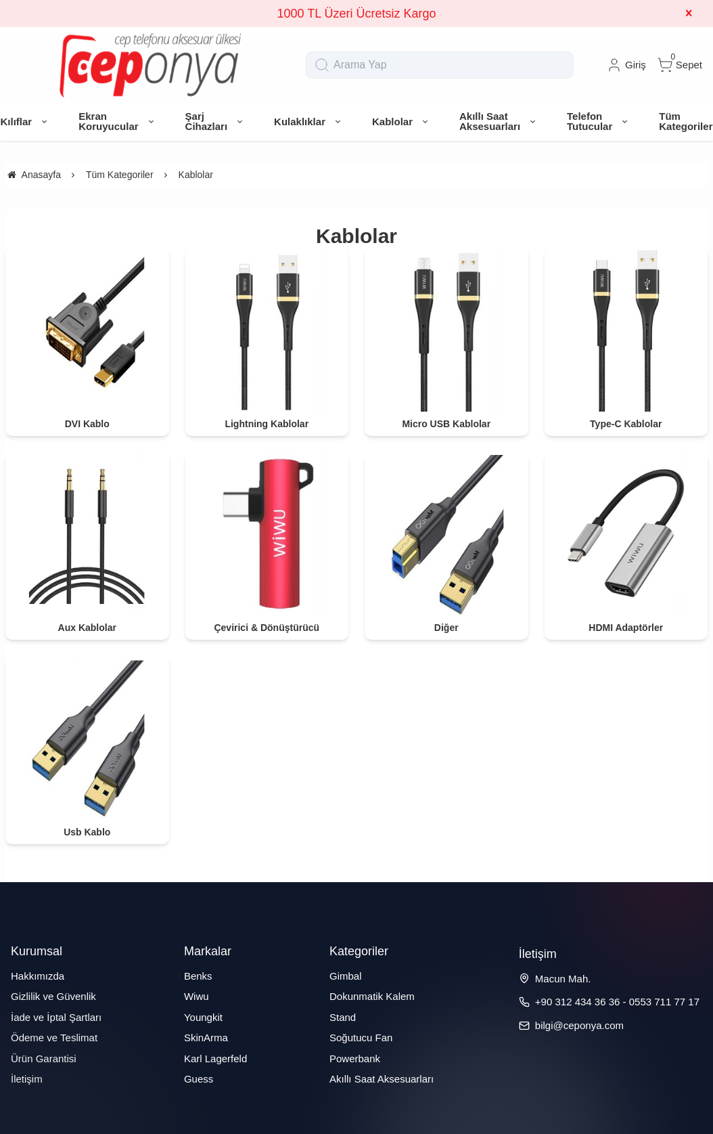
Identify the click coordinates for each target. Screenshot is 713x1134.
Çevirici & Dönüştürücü (266, 627)
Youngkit (203, 1017)
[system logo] (150, 64)
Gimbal (345, 976)
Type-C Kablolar (626, 423)
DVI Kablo (87, 423)
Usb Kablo (87, 832)
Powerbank (354, 1058)
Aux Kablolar (87, 627)
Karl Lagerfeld (215, 1058)
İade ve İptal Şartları (56, 1017)
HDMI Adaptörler (626, 627)
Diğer (446, 627)
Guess (198, 1079)
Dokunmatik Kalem (372, 996)
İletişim (27, 1079)
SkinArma (206, 1037)
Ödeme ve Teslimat (54, 1037)
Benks (198, 976)
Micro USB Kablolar (446, 423)
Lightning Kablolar (266, 423)
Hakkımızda (37, 976)
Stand (342, 1017)
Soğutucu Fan (360, 1037)
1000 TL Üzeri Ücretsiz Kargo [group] (356, 13)
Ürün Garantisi (43, 1058)
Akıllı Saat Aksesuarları (381, 1079)
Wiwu (196, 996)
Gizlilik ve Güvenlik (53, 996)
